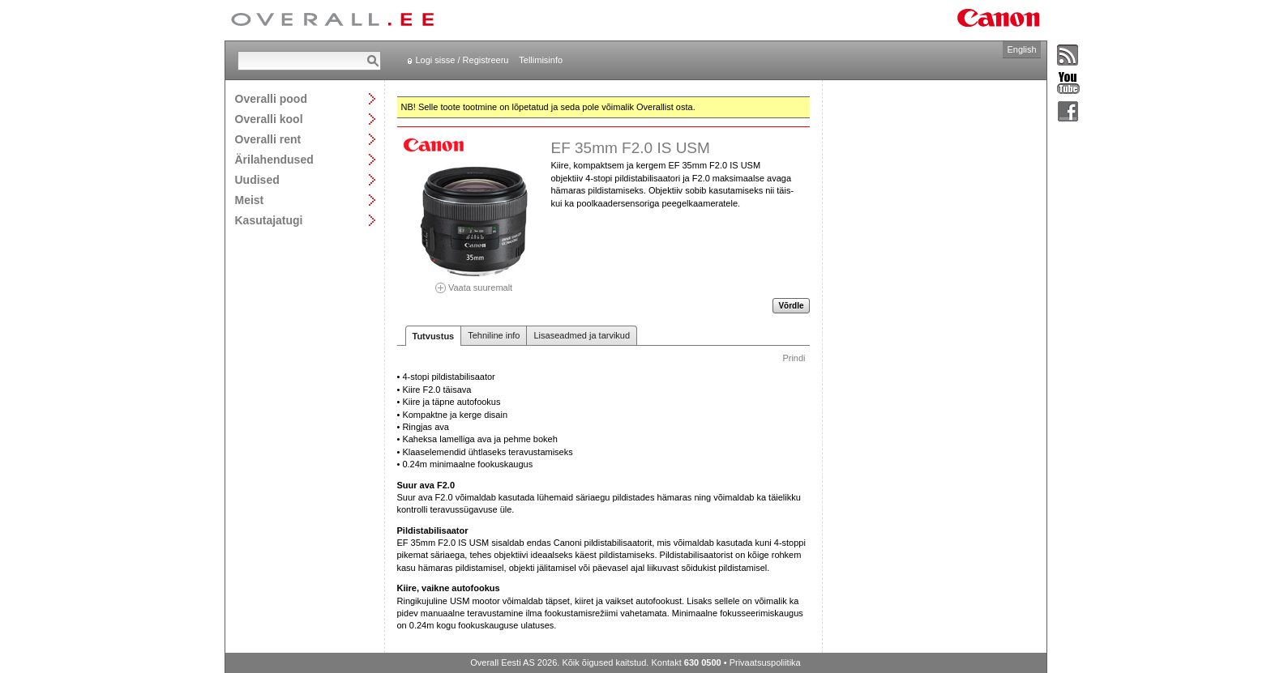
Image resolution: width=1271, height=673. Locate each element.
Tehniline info (494, 335)
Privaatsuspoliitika (765, 662)
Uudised (257, 179)
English (1021, 49)
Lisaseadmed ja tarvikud (581, 335)
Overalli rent (268, 139)
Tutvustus (434, 336)
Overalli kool (269, 119)
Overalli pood (271, 98)
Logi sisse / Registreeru (462, 60)
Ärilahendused (274, 159)
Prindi (793, 358)
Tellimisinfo (541, 60)
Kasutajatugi (269, 220)
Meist (249, 200)
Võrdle (790, 305)
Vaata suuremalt (474, 282)
